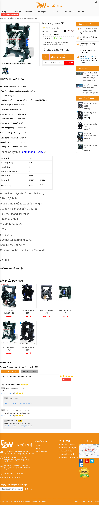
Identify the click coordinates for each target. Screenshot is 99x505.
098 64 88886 (84, 58)
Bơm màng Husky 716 (9, 349)
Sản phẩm (29, 12)
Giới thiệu (17, 12)
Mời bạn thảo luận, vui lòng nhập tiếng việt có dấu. (29, 378)
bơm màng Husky (32, 151)
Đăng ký (28, 489)
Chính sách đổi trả (65, 451)
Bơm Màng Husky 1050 (28, 312)
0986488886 (8, 473)
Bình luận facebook (29, 371)
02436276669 (18, 473)
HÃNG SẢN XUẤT (16, 18)
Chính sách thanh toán (67, 444)
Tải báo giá (69, 30)
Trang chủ (5, 12)
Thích (9, 393)
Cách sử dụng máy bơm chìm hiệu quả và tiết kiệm (90, 87)
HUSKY (56, 35)
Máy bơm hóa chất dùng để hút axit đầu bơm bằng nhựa (90, 75)
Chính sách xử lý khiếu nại (68, 457)
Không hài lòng (24, 403)
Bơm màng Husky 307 (65, 312)
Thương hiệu (43, 12)
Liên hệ (81, 12)
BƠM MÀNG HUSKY (31, 18)
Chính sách (69, 11)
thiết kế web (23, 502)
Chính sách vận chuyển (67, 448)
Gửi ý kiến (66, 380)
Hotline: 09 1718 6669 (10, 14)
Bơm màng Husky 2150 (46, 312)
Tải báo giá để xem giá (55, 49)
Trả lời (3, 393)
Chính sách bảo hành (66, 454)
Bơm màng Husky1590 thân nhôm (9, 312)
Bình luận (56, 28)
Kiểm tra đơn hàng (41, 452)
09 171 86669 (90, 56)
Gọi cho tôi (68, 63)
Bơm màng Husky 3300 (28, 349)
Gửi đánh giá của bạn (9, 371)
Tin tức (56, 12)
